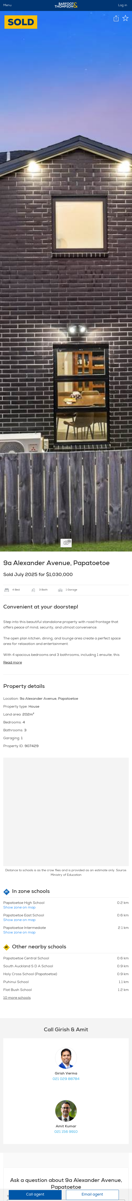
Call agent (35, 1195)
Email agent (92, 1195)
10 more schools (17, 998)
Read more (12, 663)
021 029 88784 (66, 1079)
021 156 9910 (66, 1132)
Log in (122, 5)
